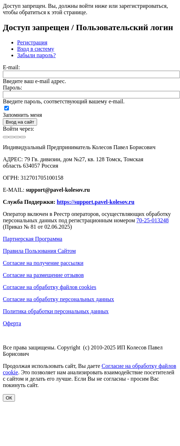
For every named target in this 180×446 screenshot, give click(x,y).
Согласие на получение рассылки (43, 263)
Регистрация (32, 42)
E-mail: (11, 67)
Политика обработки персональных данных (56, 311)
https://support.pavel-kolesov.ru (95, 202)
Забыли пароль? (36, 55)
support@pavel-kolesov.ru (58, 190)
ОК (9, 398)
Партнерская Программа (32, 239)
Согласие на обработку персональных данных (58, 299)
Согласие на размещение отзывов (43, 275)
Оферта (12, 323)
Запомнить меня (22, 115)
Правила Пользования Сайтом (39, 251)
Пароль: (12, 88)
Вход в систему (35, 49)
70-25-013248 (153, 220)
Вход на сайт (20, 122)
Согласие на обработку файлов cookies (49, 287)
